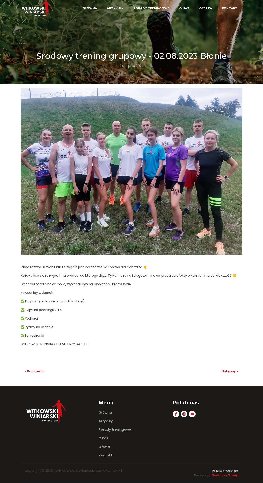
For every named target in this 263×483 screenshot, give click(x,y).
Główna (90, 8)
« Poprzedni (34, 371)
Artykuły (115, 8)
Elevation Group (224, 475)
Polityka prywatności (225, 470)
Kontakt (230, 8)
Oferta (205, 8)
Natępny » (229, 371)
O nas (184, 8)
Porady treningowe (151, 8)
